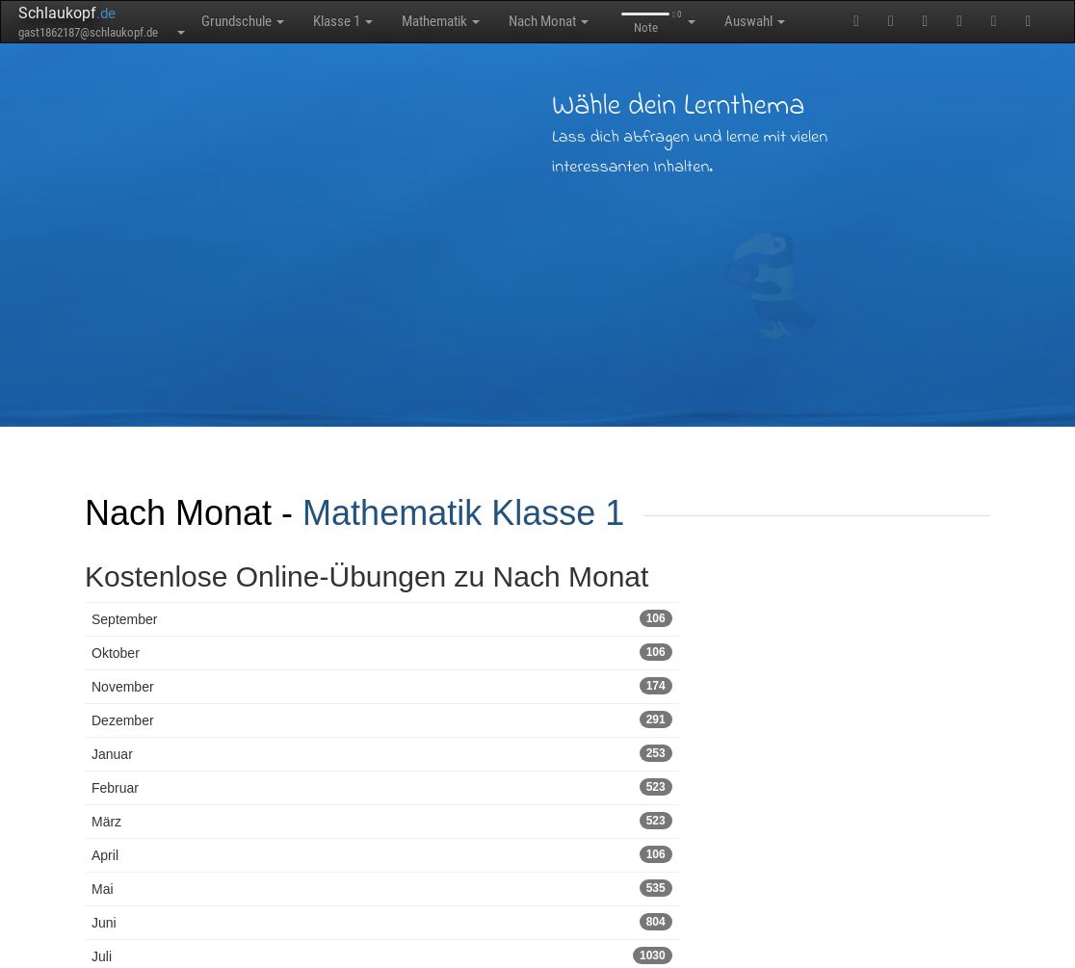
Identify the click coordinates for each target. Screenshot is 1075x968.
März (382, 820)
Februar (382, 787)
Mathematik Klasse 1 (463, 513)
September (382, 618)
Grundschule (242, 21)
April (382, 854)
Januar (382, 753)
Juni (382, 921)
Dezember (382, 719)
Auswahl (754, 21)
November (382, 685)
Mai (382, 888)
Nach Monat (549, 21)
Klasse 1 (343, 21)
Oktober (382, 652)
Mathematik (441, 21)
